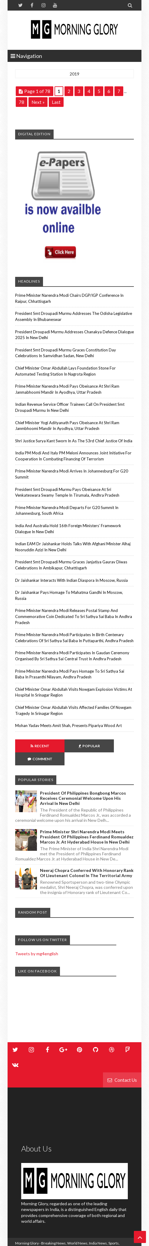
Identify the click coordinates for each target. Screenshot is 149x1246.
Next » (38, 102)
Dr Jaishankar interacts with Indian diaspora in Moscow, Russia (71, 580)
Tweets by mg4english (36, 940)
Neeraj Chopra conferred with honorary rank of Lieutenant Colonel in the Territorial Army (87, 860)
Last (56, 102)
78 (21, 102)
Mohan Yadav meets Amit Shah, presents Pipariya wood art (68, 725)
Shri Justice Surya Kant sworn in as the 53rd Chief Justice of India (73, 440)
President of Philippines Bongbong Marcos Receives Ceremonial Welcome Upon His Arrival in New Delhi (83, 785)
